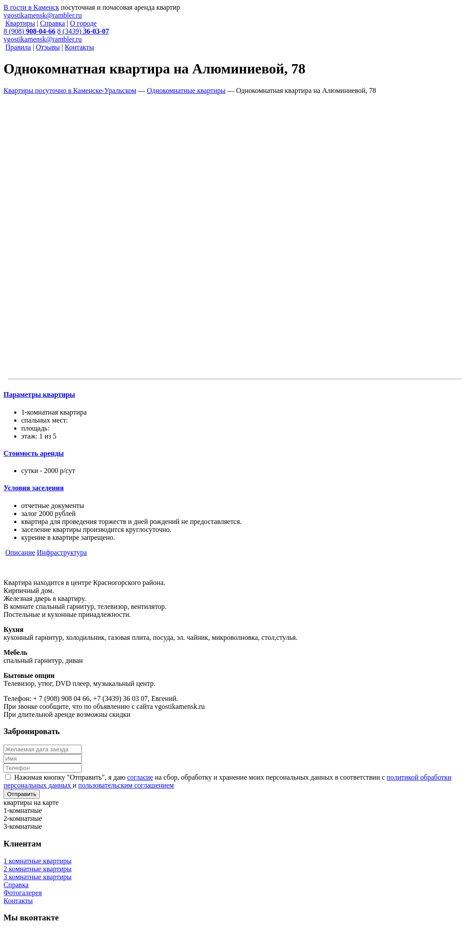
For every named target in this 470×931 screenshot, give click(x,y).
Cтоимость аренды (34, 453)
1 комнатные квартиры (38, 861)
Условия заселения (34, 488)
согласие (140, 777)
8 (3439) (83, 31)
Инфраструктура (62, 552)
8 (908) (29, 31)
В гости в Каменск (31, 7)
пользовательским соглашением (126, 785)
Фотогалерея (23, 892)
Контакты (18, 900)
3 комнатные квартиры (38, 877)
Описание (20, 552)
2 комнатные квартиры (38, 869)
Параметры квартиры (39, 394)
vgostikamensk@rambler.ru (43, 15)
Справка (16, 885)
